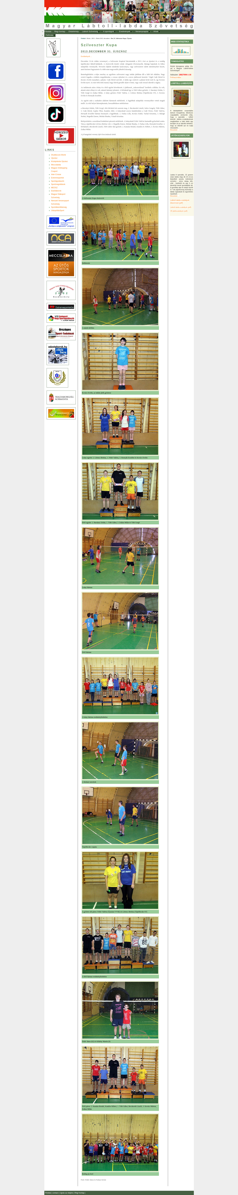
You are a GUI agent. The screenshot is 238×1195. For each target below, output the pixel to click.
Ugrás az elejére (67, 1193)
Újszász (54, 158)
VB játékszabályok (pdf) (178, 211)
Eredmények (124, 31)
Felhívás (49, 35)
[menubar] (105, 33)
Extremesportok (57, 178)
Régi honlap (59, 31)
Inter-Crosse (56, 174)
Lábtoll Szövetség (90, 31)
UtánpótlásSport (57, 210)
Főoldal (47, 31)
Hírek (156, 31)
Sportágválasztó (57, 181)
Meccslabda (56, 165)
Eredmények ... (86, 56)
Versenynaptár (141, 31)
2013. (93, 38)
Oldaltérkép (73, 31)
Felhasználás (175, 77)
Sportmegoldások (58, 184)
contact (56, 1193)
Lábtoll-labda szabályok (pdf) (180, 207)
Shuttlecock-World (58, 155)
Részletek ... (174, 130)
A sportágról (108, 31)
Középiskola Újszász (59, 161)
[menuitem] (47, 31)
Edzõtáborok (56, 191)
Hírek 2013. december (103, 38)
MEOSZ (54, 188)
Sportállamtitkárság (59, 207)
